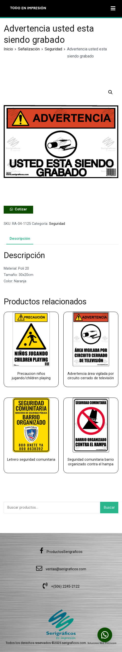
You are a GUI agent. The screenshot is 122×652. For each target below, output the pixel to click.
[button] (110, 92)
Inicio (8, 49)
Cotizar (21, 209)
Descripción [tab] (20, 239)
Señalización (29, 49)
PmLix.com (111, 643)
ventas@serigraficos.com (61, 569)
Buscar (109, 507)
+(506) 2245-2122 (61, 586)
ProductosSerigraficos (61, 552)
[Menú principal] (113, 8)
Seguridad (53, 49)
